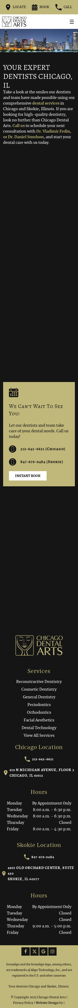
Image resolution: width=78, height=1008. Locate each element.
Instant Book (28, 475)
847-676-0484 (39, 857)
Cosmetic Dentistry (39, 689)
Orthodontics (39, 713)
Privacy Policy (23, 1003)
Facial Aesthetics (39, 720)
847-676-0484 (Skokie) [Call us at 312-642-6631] (36, 462)
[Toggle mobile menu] (72, 22)
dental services (45, 103)
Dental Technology (39, 728)
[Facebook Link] (25, 951)
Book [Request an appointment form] (40, 7)
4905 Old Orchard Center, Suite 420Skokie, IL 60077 (38, 873)
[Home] (14, 21)
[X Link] (34, 951)
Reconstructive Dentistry (39, 682)
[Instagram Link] (52, 951)
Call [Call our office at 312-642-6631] (63, 7)
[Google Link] (43, 951)
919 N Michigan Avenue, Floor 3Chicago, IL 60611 (39, 772)
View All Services (39, 736)
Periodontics (39, 705)
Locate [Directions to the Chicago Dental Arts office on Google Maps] (16, 7)
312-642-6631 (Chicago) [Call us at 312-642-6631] (37, 449)
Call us (18, 126)
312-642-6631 (39, 759)
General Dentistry (39, 697)
